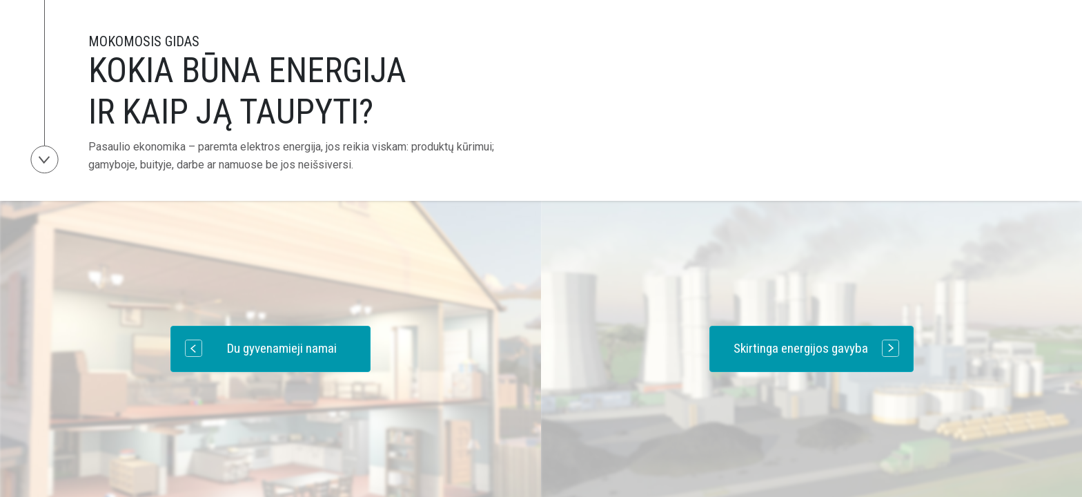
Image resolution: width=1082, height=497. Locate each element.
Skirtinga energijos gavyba (817, 348)
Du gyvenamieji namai (261, 348)
